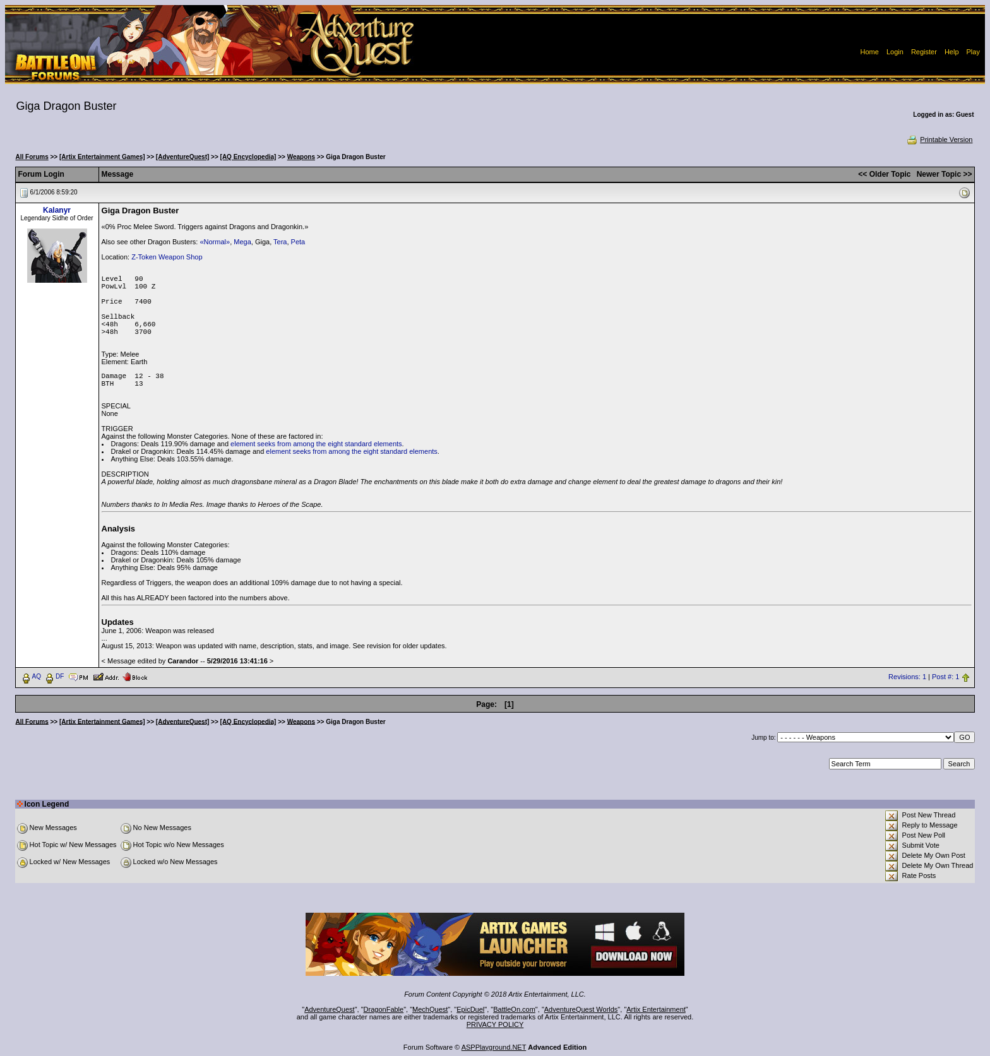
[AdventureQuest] (182, 156)
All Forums (32, 156)
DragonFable (384, 1009)
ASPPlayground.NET (494, 1047)
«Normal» (215, 242)
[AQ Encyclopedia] (248, 156)
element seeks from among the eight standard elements (316, 444)
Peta (298, 242)
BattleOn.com (514, 1009)
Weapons (301, 156)
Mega (242, 242)
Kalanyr (57, 210)
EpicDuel (470, 1009)
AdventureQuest (329, 1009)
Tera (280, 242)
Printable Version (939, 139)
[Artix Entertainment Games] (102, 156)
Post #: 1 (945, 676)
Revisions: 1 (907, 676)
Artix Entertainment (656, 1009)
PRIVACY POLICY (495, 1024)
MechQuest (430, 1009)
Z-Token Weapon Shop (166, 257)
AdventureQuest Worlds (581, 1009)
